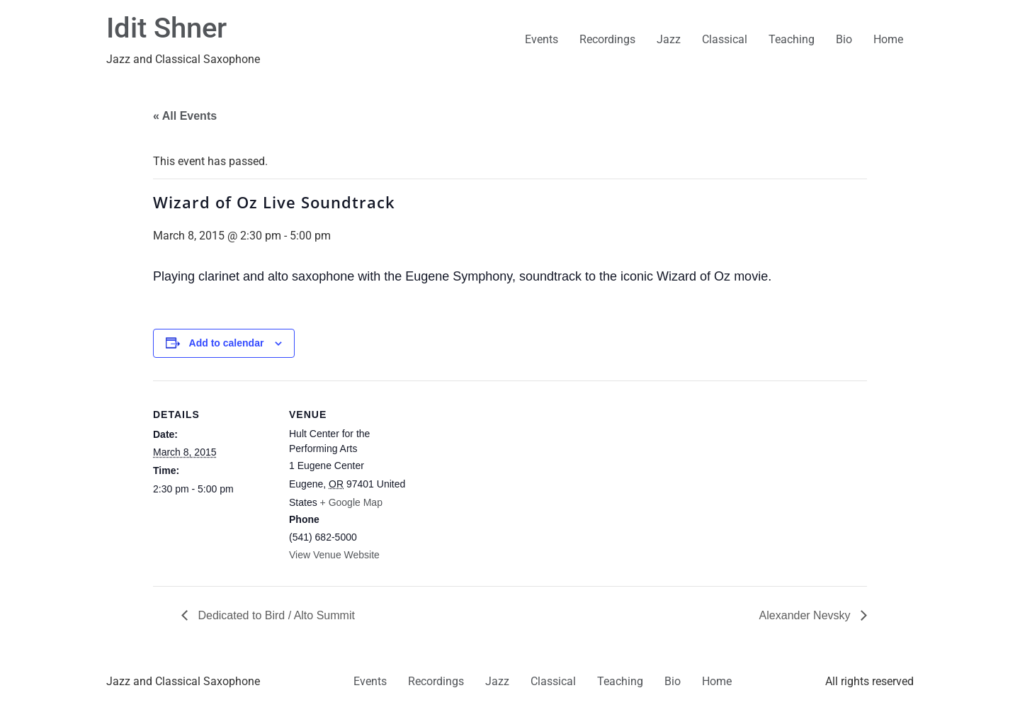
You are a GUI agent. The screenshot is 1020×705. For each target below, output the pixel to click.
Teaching (792, 39)
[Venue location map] (499, 478)
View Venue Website (334, 554)
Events (541, 39)
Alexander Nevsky (806, 615)
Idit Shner (166, 28)
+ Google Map (351, 502)
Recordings (607, 39)
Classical (724, 39)
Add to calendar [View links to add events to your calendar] (226, 343)
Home (888, 39)
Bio (844, 39)
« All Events (185, 116)
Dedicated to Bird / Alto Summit (275, 615)
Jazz (669, 39)
